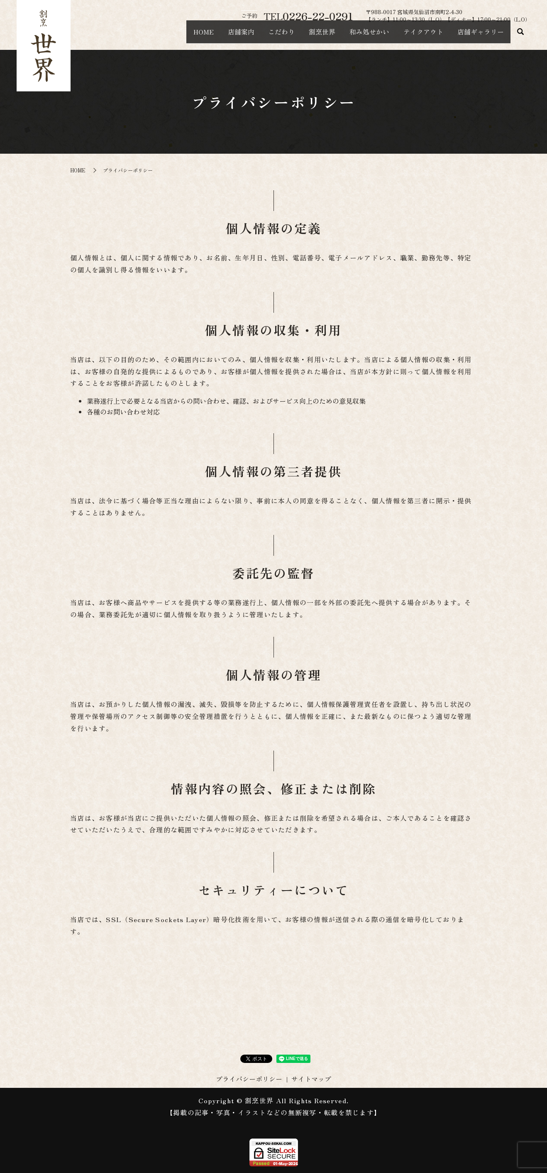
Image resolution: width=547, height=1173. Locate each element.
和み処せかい (354, 36)
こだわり (255, 36)
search (520, 36)
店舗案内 (208, 36)
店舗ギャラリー (477, 36)
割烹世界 (301, 36)
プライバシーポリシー (249, 1079)
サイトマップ (311, 1079)
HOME (165, 36)
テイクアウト (414, 36)
